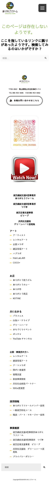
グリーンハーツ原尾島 (24, 224)
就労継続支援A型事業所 (24, 195)
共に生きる (16, 312)
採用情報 (14, 401)
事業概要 (14, 428)
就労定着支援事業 (24, 213)
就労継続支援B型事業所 (24, 204)
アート (13, 231)
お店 (12, 276)
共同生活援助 (24, 221)
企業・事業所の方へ (19, 352)
